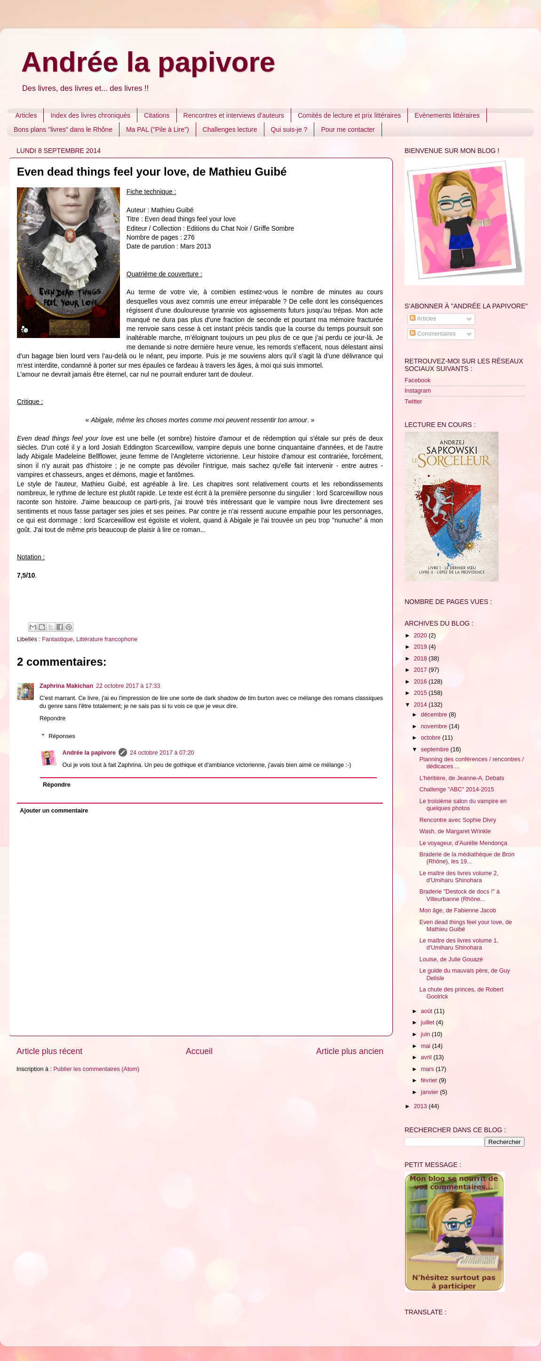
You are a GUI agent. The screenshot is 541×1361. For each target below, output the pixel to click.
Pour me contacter (347, 129)
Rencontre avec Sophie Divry (457, 820)
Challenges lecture (230, 129)
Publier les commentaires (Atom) (96, 1069)
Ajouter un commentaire (54, 810)
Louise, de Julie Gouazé (451, 959)
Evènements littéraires (447, 115)
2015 (421, 693)
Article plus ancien (349, 1051)
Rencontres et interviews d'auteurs (233, 115)
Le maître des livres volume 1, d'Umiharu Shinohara (458, 944)
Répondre (52, 718)
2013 (421, 1106)
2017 (421, 670)
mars (428, 1069)
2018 (421, 658)
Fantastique (57, 639)
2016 (421, 681)
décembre (435, 714)
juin (426, 1034)
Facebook (417, 380)
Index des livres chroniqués (90, 115)
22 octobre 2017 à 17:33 (128, 686)
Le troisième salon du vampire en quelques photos (463, 805)
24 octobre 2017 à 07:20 (162, 752)
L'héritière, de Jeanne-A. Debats (461, 778)
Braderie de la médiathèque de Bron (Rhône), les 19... (466, 858)
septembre (436, 749)
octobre (432, 737)
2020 (421, 635)
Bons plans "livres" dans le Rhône (63, 129)
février (430, 1080)
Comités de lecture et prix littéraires (349, 115)
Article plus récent (49, 1051)
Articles (26, 115)
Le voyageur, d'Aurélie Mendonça (463, 843)
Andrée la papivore (148, 62)
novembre (435, 726)
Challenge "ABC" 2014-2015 (456, 789)
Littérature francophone (106, 639)
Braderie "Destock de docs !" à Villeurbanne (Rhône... (459, 895)
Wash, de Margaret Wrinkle (455, 831)
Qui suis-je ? (289, 129)
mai (426, 1046)
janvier (430, 1092)
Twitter (413, 401)
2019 (421, 647)
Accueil (199, 1051)
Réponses (61, 736)
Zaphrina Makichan (66, 686)
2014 (421, 704)
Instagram (418, 390)
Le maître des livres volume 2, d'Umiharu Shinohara (458, 877)
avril (427, 1057)
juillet (428, 1022)
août (427, 1011)
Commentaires (432, 333)
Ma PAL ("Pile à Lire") (157, 129)
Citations (156, 115)
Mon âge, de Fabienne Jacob (457, 910)
